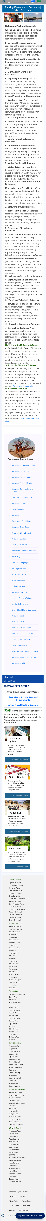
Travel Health (13, 1134)
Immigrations (13, 1114)
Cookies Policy (14, 1206)
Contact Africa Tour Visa (17, 1196)
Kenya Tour (13, 1026)
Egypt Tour (12, 1034)
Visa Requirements (15, 929)
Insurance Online (14, 1116)
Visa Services (13, 934)
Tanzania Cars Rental (16, 885)
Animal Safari (13, 1171)
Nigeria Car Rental (15, 883)
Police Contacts (14, 1142)
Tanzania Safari (14, 1046)
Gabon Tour (13, 997)
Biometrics (12, 988)
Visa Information (14, 932)
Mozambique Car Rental (17, 909)
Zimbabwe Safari (14, 1051)
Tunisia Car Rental (15, 907)
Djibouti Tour (13, 1029)
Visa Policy (12, 950)
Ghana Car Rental (15, 920)
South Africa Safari (15, 1062)
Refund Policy (23, 1210)
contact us (9, 680)
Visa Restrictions (14, 942)
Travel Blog (26, 1206)
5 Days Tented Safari (16, 1067)
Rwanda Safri (13, 1054)
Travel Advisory (14, 1176)
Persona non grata (15, 980)
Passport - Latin (14, 1144)
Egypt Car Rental (14, 896)
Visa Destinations (15, 948)
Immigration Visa (14, 966)
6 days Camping (14, 1073)
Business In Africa (15, 1160)
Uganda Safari (13, 1057)
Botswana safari (14, 1059)
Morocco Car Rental (15, 891)
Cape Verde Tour (14, 1010)
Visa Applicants (14, 953)
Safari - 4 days (13, 1083)
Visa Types (12, 945)
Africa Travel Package (16, 1092)
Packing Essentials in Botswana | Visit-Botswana (23, 9)
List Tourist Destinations (17, 994)
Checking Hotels (14, 1100)
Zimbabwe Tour (14, 1037)
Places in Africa (14, 1122)
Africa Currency (14, 1163)
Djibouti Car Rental (15, 915)
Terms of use (26, 1201)
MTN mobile (13, 1106)
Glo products (13, 1108)
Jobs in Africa (13, 1147)
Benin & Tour (13, 1016)
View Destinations (15, 1119)
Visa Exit (11, 956)
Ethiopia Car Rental (15, 893)
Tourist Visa (13, 977)
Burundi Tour (13, 1021)
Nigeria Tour (13, 1024)
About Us (12, 1210)
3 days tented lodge (15, 1078)
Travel (6, 802)
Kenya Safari (13, 1049)
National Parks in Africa (17, 1103)
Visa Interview (13, 972)
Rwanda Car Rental (15, 912)
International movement (17, 1158)
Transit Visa (13, 969)
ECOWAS (12, 1039)
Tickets (6, 766)
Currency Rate (14, 1179)
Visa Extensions (14, 940)
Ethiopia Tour (13, 1031)
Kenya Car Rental (14, 888)
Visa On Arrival (14, 974)
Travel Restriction (15, 1182)
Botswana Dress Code (23, 386)
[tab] (23, 691)
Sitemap (25, 1192)
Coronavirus (13, 1166)
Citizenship (12, 985)
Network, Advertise (15, 1168)
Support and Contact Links (30, 1215)
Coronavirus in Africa (16, 1124)
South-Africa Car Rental (17, 899)
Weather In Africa (15, 1174)
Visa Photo (12, 958)
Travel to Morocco (15, 1013)
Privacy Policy (13, 1201)
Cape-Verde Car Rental (16, 904)
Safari (5, 837)
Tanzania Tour (14, 1005)
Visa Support (13, 964)
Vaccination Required (16, 1131)
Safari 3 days (13, 1081)
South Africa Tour (15, 1002)
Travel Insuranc (14, 1150)
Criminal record (14, 982)
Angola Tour (13, 1000)
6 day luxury (13, 1070)
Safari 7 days (13, 1075)
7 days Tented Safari (16, 1065)
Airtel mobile (13, 1111)
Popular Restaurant (15, 1098)
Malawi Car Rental (15, 917)
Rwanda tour (13, 1008)
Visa (5, 728)
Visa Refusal (13, 961)
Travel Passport (14, 1139)
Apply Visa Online (15, 926)
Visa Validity (13, 937)
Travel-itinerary (14, 1136)
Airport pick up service (16, 1095)
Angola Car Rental (15, 901)
